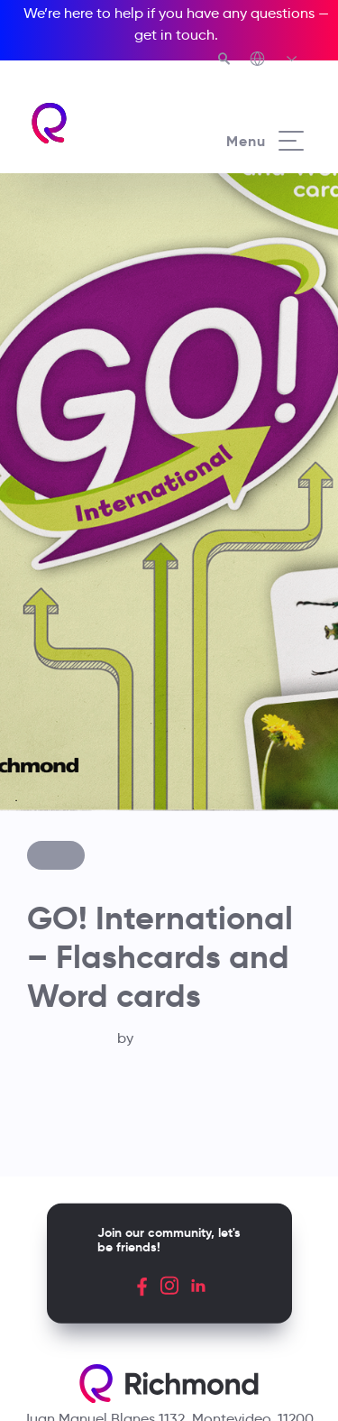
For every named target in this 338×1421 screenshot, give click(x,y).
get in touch (174, 34)
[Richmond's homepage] (99, 123)
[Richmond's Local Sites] (274, 60)
